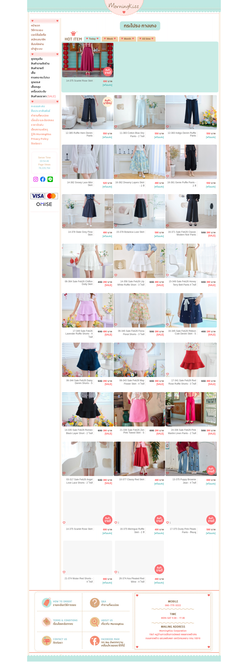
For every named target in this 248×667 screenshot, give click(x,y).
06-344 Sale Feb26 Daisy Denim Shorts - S (79, 382)
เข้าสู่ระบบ (36, 49)
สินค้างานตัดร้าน (40, 64)
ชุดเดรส (35, 82)
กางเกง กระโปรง (40, 78)
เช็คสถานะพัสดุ (39, 130)
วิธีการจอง (37, 30)
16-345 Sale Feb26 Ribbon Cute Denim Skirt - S (182, 332)
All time (146, 38)
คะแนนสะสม (38, 106)
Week (110, 38)
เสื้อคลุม (35, 87)
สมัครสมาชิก (38, 40)
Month (127, 38)
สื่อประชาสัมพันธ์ (40, 111)
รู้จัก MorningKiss (41, 134)
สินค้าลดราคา (43, 96)
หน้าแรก (35, 26)
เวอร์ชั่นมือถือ (38, 35)
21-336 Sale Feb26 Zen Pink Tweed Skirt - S (132, 431)
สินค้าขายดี (37, 68)
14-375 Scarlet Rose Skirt (79, 80)
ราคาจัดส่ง (37, 125)
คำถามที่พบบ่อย (40, 116)
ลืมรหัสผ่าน (37, 44)
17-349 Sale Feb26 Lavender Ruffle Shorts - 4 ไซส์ (79, 334)
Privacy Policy (39, 139)
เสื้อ (33, 73)
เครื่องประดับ (38, 92)
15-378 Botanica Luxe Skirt (130, 232)
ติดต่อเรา (36, 144)
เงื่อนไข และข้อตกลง (42, 120)
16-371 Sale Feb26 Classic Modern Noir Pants (182, 233)
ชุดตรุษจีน (36, 59)
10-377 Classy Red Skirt (131, 479)
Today (92, 38)
